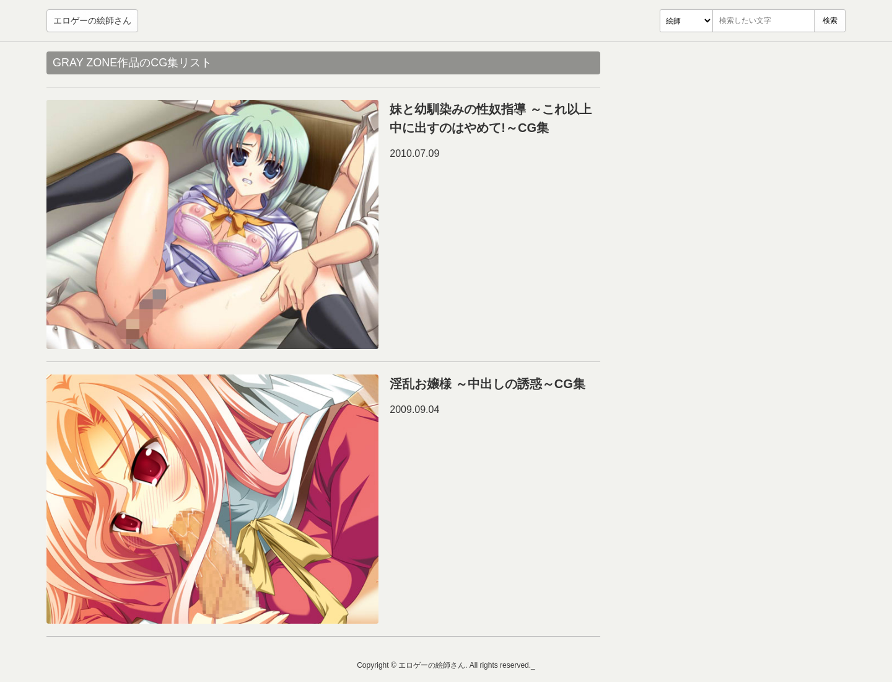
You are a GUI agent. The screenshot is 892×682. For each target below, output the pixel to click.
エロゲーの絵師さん (92, 20)
